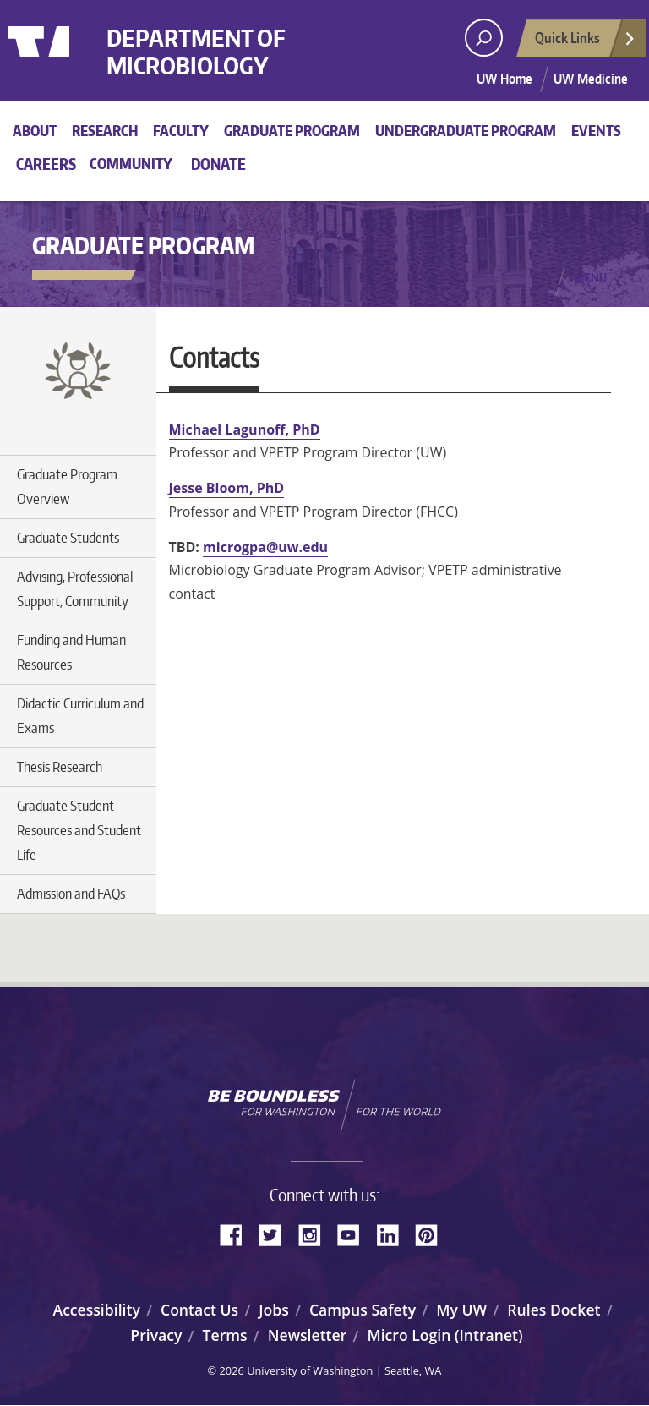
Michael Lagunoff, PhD (244, 429)
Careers (46, 163)
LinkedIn (394, 1233)
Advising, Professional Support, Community (75, 589)
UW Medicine (591, 78)
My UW (461, 1309)
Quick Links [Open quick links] (585, 42)
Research (105, 130)
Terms (225, 1335)
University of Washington (76, 63)
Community (131, 163)
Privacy (156, 1335)
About (35, 130)
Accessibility (96, 1309)
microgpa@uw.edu (265, 547)
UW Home (504, 78)
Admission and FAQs (71, 893)
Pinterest (432, 1233)
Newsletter (307, 1335)
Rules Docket (553, 1309)
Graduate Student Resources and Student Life (79, 830)
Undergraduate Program (465, 130)
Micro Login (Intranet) (444, 1335)
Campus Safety (362, 1309)
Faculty (181, 130)
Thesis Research (59, 766)
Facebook (237, 1233)
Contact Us (199, 1309)
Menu (590, 277)
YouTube (355, 1233)
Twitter (276, 1233)
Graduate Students (68, 537)
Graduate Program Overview (67, 486)
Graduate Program (292, 130)
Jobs (274, 1309)
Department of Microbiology (227, 57)
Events (596, 130)
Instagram (315, 1233)
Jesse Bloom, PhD (227, 488)
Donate (218, 163)
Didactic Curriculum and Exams (80, 715)
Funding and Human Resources (71, 652)
